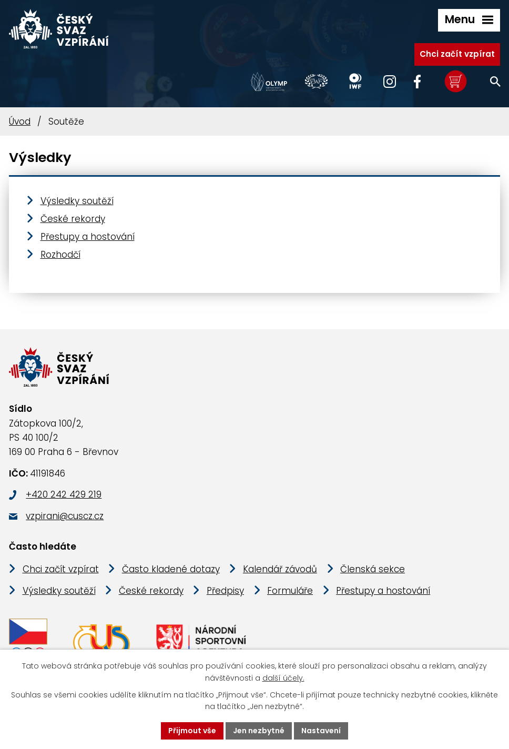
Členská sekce (372, 569)
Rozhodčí (60, 254)
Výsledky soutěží (77, 201)
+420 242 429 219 (63, 494)
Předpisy (225, 590)
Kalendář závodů (280, 569)
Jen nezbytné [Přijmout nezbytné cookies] (258, 730)
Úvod (19, 121)
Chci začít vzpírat (457, 53)
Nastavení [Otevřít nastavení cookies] (321, 730)
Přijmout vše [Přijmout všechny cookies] (192, 730)
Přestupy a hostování (87, 236)
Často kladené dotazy (171, 569)
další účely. (283, 678)
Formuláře (290, 590)
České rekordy (72, 218)
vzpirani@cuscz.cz (65, 516)
